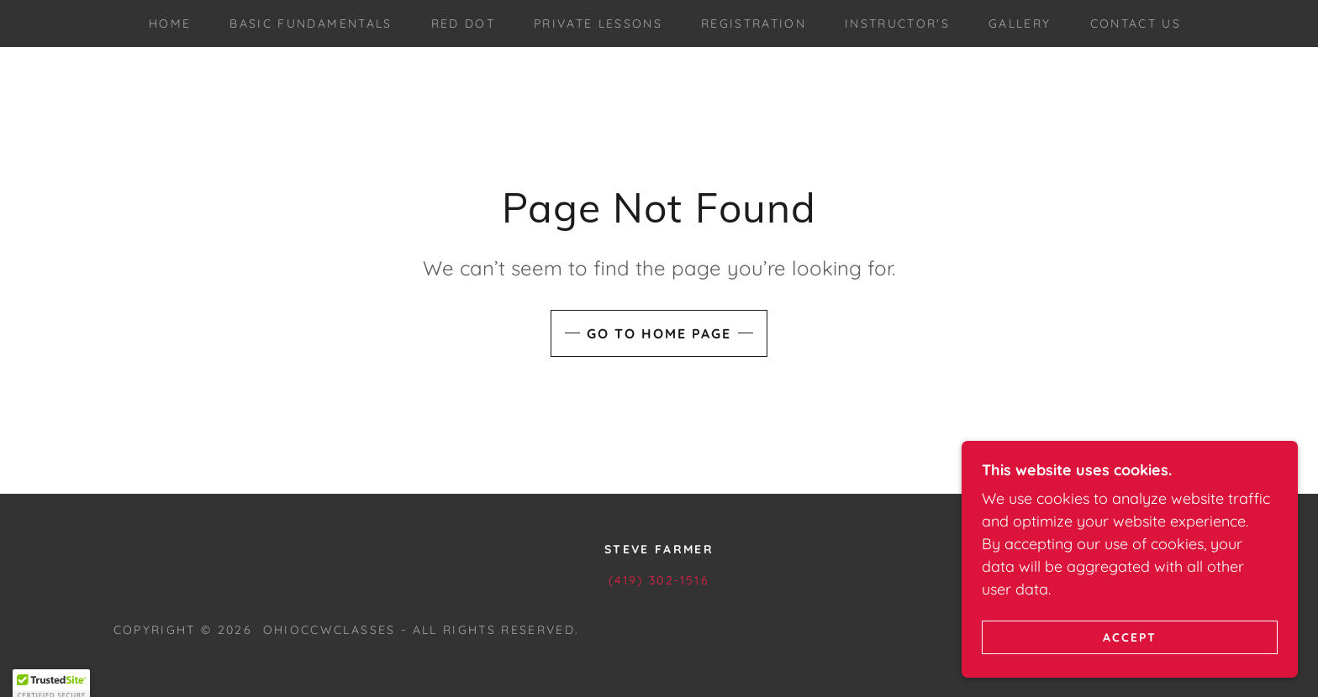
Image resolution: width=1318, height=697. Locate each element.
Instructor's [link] (897, 23)
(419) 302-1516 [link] (659, 580)
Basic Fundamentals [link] (310, 23)
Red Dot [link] (463, 23)
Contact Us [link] (1135, 23)
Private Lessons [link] (598, 23)
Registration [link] (753, 23)
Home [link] (170, 23)
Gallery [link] (1019, 23)
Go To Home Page (659, 333)
